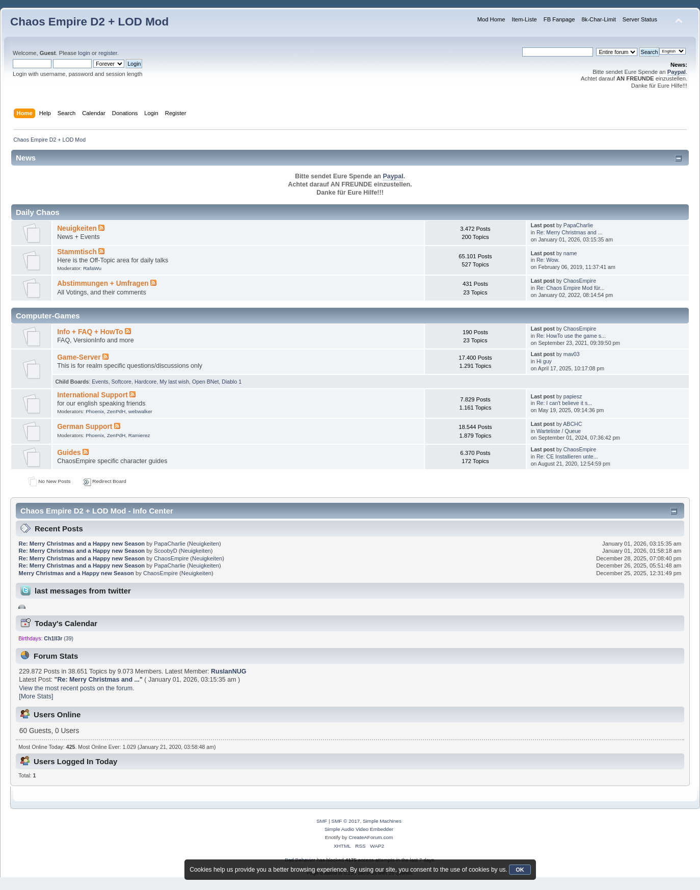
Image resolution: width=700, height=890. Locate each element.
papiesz (572, 396)
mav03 (571, 354)
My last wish (174, 382)
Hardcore (145, 382)
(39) (58, 638)
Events (100, 382)
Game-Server (78, 357)
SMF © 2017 (345, 821)
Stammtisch (77, 252)
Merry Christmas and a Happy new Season (76, 573)
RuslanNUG (228, 671)
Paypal (676, 72)
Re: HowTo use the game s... (571, 336)
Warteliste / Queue (558, 431)
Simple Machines (382, 821)
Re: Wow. (547, 260)
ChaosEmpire (579, 281)
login (84, 53)
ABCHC (572, 424)
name (570, 253)
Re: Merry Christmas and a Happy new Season (82, 544)
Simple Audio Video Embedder (359, 829)
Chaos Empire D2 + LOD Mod (89, 21)
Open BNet (205, 382)
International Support (92, 395)
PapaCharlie (578, 225)
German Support (84, 426)
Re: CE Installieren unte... (567, 456)
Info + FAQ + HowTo (90, 332)
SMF (321, 821)
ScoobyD (165, 551)
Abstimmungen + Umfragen (103, 283)
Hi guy (544, 361)
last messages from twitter (83, 590)
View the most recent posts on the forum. (76, 688)
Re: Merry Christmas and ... (569, 232)
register (107, 53)
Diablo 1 (231, 382)
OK (520, 870)
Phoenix (95, 411)
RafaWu (92, 268)
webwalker (140, 411)
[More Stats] (36, 696)
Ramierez (139, 435)
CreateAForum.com (370, 837)
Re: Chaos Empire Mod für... (570, 288)
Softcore (121, 382)
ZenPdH (116, 411)
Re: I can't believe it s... (564, 403)
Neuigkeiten (77, 228)
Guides (69, 452)
